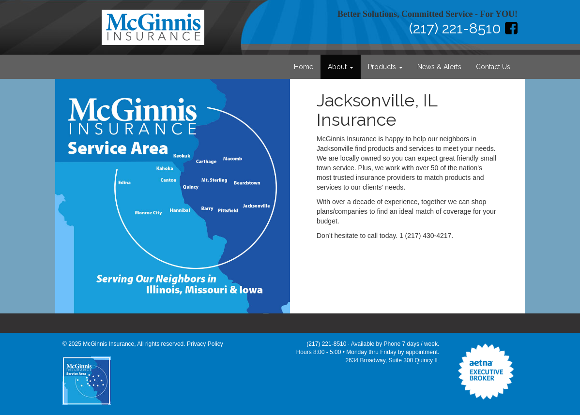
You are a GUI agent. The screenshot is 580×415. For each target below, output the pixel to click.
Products (385, 67)
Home (303, 67)
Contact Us (493, 67)
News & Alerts (439, 67)
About (340, 67)
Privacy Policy (205, 344)
